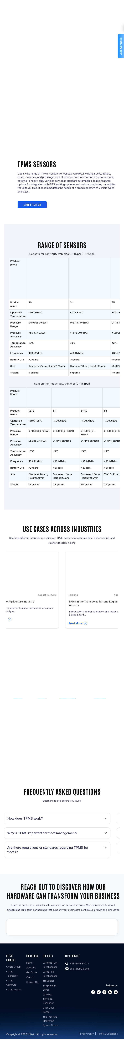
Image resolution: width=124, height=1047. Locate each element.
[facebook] (93, 992)
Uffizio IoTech (13, 989)
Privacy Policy (86, 1033)
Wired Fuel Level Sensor (50, 973)
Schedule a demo (32, 205)
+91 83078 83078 (79, 963)
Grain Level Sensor (49, 1009)
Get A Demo (62, 87)
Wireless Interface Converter (48, 998)
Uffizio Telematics (12, 973)
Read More (75, 623)
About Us (31, 967)
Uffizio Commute (11, 982)
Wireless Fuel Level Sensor (50, 964)
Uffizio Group (13, 966)
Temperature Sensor (50, 987)
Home (29, 962)
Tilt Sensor (48, 980)
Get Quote (31, 972)
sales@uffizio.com (79, 968)
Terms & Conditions (107, 1033)
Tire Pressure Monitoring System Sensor (51, 1020)
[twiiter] (99, 992)
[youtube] (116, 992)
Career (30, 977)
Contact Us (32, 982)
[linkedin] (110, 992)
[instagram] (104, 992)
